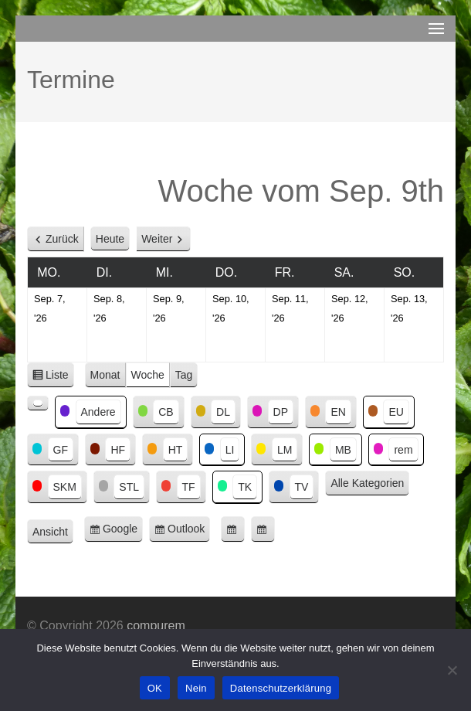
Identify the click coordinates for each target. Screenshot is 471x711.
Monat (105, 375)
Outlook (189, 531)
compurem (156, 625)
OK (154, 688)
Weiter (156, 239)
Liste (60, 377)
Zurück (62, 239)
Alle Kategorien (367, 483)
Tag (184, 375)
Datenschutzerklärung (280, 688)
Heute (110, 239)
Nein (196, 688)
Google (123, 531)
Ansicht (52, 532)
